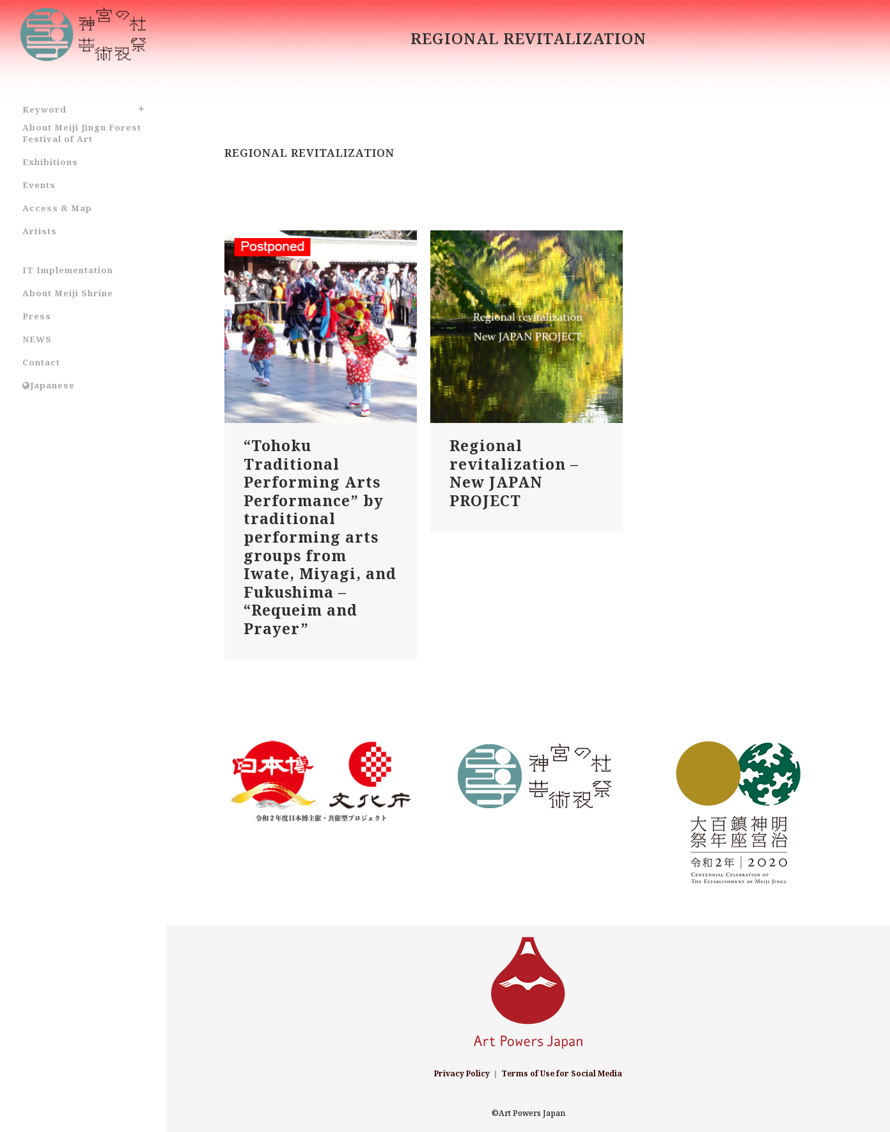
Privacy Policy (462, 1073)
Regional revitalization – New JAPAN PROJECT (514, 473)
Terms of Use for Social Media (561, 1073)
